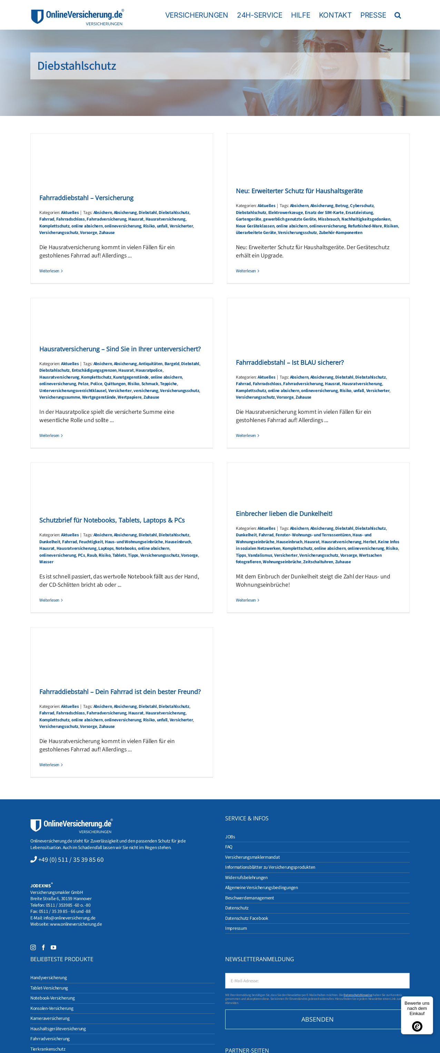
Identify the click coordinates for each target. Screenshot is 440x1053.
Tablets (119, 555)
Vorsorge (88, 233)
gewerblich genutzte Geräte (289, 219)
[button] (397, 15)
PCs (81, 555)
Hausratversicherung (166, 219)
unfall (162, 226)
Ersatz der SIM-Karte (324, 212)
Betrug (341, 206)
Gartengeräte (248, 219)
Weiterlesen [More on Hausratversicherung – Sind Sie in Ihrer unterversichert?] (49, 435)
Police (96, 384)
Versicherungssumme (59, 397)
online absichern (87, 226)
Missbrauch (328, 219)
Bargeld (171, 364)
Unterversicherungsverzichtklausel (72, 391)
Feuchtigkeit (91, 542)
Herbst (369, 542)
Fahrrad (46, 219)
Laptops (105, 548)
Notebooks (126, 548)
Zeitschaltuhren (318, 562)
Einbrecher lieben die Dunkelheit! (284, 513)
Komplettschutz (54, 226)
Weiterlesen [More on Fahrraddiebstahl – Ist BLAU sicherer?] (246, 435)
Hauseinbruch (178, 542)
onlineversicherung (122, 226)
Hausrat (135, 219)
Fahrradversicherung (106, 219)
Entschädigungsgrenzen (94, 370)
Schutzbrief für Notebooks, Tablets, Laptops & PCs (112, 520)
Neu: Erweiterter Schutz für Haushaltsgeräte (299, 191)
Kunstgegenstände (131, 377)
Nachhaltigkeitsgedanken (365, 219)
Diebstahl (148, 212)
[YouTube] (53, 947)
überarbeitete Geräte (256, 233)
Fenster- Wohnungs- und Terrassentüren (313, 535)
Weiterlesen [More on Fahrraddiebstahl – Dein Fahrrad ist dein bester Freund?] (49, 765)
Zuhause (107, 233)
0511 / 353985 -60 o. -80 (68, 905)
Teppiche (168, 384)
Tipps (133, 555)
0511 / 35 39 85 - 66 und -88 (65, 911)
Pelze (83, 384)
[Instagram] (33, 947)
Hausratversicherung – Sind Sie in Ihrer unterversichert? (120, 349)
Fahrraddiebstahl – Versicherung (86, 198)
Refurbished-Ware (365, 226)
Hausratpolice (149, 370)
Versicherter (181, 226)
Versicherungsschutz (58, 233)
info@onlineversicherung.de (69, 918)
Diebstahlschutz (174, 212)
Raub (92, 555)
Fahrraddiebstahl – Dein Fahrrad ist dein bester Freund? (120, 692)
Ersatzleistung (359, 212)
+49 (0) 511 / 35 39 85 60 (71, 860)
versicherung (145, 391)
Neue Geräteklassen (255, 226)
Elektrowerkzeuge (285, 212)
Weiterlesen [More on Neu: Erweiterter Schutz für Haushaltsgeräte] (246, 271)
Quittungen (115, 384)
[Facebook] (43, 947)
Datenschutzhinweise (357, 995)
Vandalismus (260, 555)
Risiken (391, 226)
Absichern (102, 212)
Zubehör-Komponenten (340, 233)
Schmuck (149, 384)
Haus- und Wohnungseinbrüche (134, 542)
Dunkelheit (49, 542)
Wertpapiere (129, 397)
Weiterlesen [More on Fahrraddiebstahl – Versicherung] (49, 271)
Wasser (46, 562)
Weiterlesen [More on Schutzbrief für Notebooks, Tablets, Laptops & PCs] (49, 600)
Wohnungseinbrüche (282, 562)
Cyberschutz (361, 206)
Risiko (149, 226)
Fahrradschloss (70, 219)
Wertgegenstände (99, 397)
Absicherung (125, 212)
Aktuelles (70, 212)
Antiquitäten (150, 364)
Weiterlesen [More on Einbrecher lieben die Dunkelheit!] (246, 600)
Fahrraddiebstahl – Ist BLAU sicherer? (290, 362)
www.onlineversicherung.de (76, 924)
